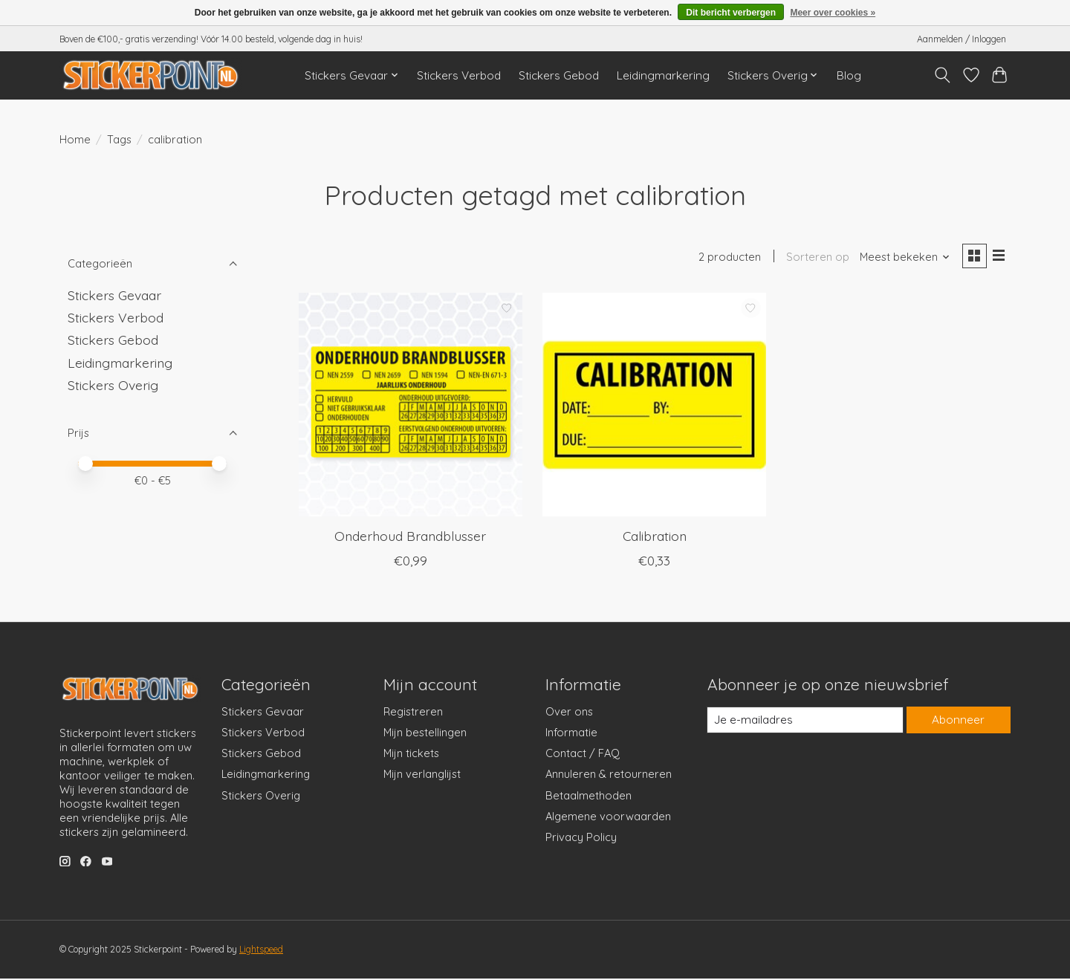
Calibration (655, 537)
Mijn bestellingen (425, 734)
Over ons (569, 713)
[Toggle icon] (942, 75)
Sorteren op (814, 258)
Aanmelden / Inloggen (961, 39)
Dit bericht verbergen (731, 12)
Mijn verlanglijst (422, 776)
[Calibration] (654, 406)
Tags (119, 139)
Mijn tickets (411, 754)
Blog (849, 75)
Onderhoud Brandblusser (410, 537)
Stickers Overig (113, 385)
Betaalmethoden (588, 797)
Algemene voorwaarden (608, 818)
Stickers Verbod (459, 75)
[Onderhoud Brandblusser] (410, 406)
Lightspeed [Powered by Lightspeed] (261, 950)
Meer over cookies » (832, 12)
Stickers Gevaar (114, 295)
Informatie (571, 734)
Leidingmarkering (663, 75)
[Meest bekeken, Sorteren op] (902, 258)
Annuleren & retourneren (608, 776)
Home (75, 139)
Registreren (413, 713)
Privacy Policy (581, 838)
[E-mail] (804, 721)
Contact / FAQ (582, 754)
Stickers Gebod (559, 75)
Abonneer (958, 722)
